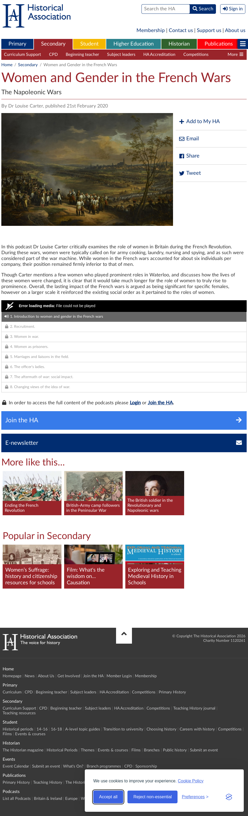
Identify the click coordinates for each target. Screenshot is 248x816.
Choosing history (161, 729)
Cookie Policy (190, 781)
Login (135, 403)
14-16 (42, 729)
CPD (53, 54)
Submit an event (204, 750)
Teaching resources (19, 713)
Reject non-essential (152, 797)
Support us (209, 30)
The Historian (77, 782)
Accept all (108, 797)
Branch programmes (104, 766)
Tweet (189, 173)
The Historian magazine (23, 750)
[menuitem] (17, 44)
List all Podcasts (17, 799)
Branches (152, 750)
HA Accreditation (159, 54)
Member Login (119, 676)
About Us (46, 676)
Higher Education (133, 44)
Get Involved (68, 676)
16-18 (56, 729)
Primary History (172, 692)
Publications (219, 44)
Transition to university (123, 729)
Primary (17, 44)
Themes (88, 750)
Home (6, 65)
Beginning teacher (82, 54)
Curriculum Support (22, 54)
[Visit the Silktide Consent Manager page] (229, 797)
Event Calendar (16, 766)
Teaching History (47, 782)
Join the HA (160, 403)
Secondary (53, 44)
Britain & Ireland (48, 799)
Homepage (12, 676)
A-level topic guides (82, 729)
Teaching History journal (194, 708)
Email (188, 139)
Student (89, 44)
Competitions (196, 54)
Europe (71, 799)
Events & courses (30, 734)
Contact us (181, 30)
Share (189, 156)
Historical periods (18, 729)
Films (7, 734)
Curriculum (12, 692)
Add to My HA (199, 121)
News (30, 676)
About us (235, 30)
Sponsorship (146, 766)
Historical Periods (62, 750)
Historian (179, 44)
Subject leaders (121, 54)
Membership (150, 30)
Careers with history (197, 729)
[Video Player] (124, 306)
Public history (175, 750)
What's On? (73, 766)
